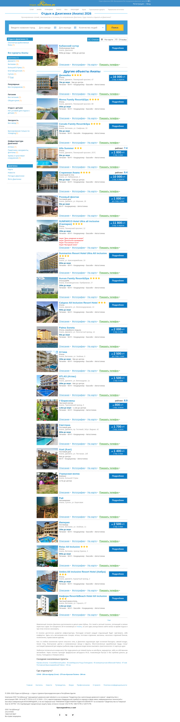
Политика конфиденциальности (115, 685)
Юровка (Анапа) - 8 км (45, 663)
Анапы (79, 627)
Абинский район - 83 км (62, 663)
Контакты (39, 685)
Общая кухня (15, 100)
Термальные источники (116, 9)
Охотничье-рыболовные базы (18, 43)
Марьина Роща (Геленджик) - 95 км (85, 663)
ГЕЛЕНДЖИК (49, 9)
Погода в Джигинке (16, 176)
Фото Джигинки (14, 179)
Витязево (13, 64)
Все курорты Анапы (18, 52)
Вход (148, 4)
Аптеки (12, 147)
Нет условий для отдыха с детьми (19, 111)
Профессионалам (83, 685)
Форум (71, 685)
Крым (84, 9)
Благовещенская (16, 71)
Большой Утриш (16, 67)
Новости (11, 172)
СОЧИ (32, 9)
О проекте (96, 685)
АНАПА (39, 9)
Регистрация (138, 4)
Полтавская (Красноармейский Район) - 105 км (54, 665)
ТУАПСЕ (58, 9)
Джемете (13, 61)
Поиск (115, 27)
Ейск (66, 9)
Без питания (14, 97)
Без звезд (13, 123)
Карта (10, 169)
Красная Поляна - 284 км (75, 674)
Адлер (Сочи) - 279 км (57, 674)
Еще (109, 620)
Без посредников (16, 87)
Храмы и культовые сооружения (16, 156)
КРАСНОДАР (75, 9)
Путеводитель (60, 685)
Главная (29, 685)
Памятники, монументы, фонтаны (18, 151)
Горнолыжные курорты (97, 9)
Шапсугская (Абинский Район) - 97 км (112, 663)
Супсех (12, 74)
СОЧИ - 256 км (42, 674)
